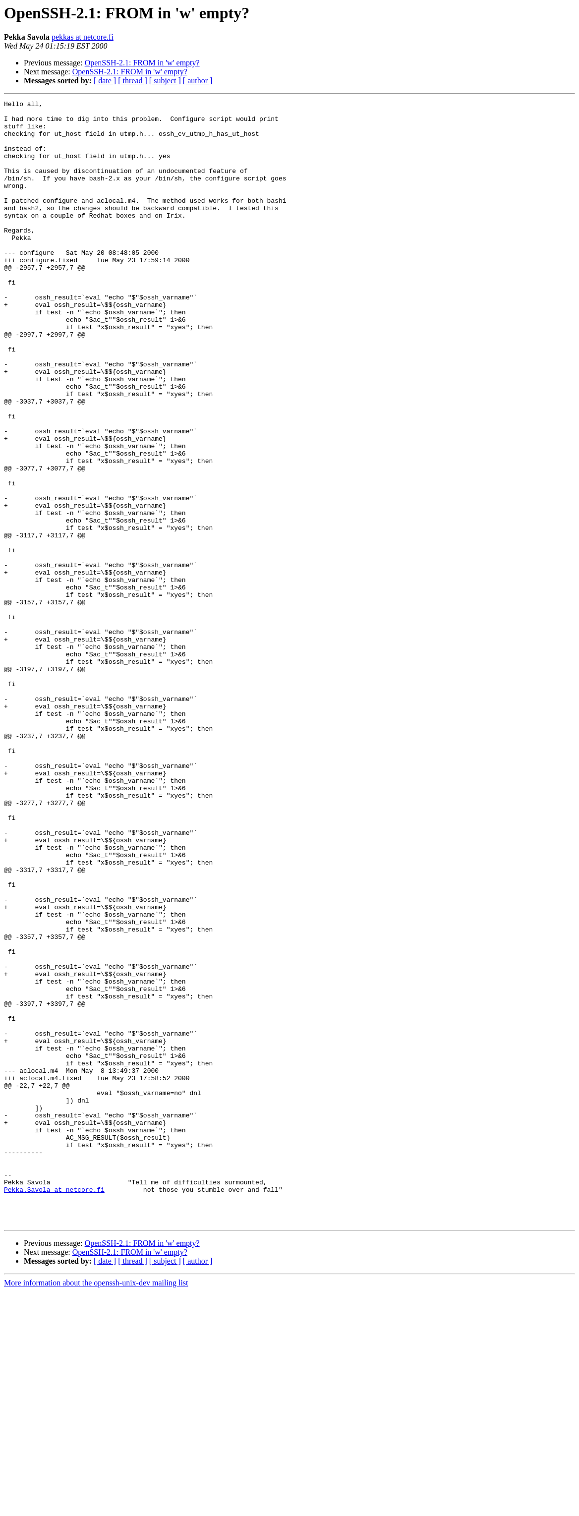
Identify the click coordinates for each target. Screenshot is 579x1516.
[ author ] (198, 80)
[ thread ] (132, 80)
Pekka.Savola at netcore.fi (54, 1407)
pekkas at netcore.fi (83, 37)
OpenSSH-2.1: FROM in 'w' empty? (142, 62)
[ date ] (105, 80)
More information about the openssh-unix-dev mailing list (96, 1507)
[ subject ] (165, 80)
